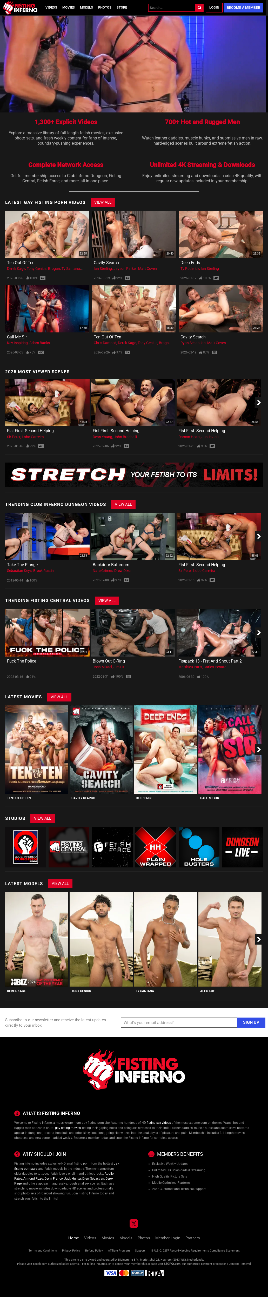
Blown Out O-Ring (109, 661)
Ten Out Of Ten (21, 262)
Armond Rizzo (33, 1178)
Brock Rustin (43, 571)
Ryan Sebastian (193, 343)
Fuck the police (21, 661)
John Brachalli (125, 437)
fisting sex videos (159, 1123)
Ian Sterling (103, 268)
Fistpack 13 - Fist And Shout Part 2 (210, 661)
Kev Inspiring (17, 343)
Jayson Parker (125, 268)
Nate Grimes (103, 571)
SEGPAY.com (172, 1264)
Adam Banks (39, 343)
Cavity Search (106, 262)
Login (214, 7)
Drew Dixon (123, 571)
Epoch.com (40, 1264)
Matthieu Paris (190, 667)
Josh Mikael (102, 667)
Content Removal (240, 1264)
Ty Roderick (189, 268)
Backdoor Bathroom (111, 564)
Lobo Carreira (33, 437)
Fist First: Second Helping (30, 430)
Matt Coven (147, 268)
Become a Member (243, 7)
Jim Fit (118, 667)
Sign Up (251, 1022)
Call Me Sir (17, 337)
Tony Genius (36, 268)
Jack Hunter (72, 1178)
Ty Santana (71, 268)
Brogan (54, 268)
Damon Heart (189, 437)
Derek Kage (16, 268)
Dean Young (102, 437)
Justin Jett (210, 437)
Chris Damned (105, 343)
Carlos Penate (215, 667)
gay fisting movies (68, 1128)
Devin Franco (53, 1178)
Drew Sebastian (93, 1178)
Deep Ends (190, 262)
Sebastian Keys (19, 571)
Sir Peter (13, 437)
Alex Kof (207, 991)
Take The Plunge (22, 564)
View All (102, 202)
